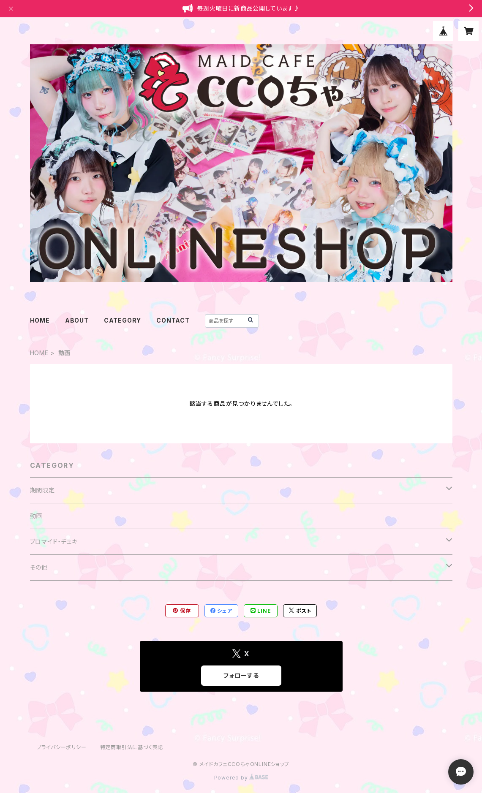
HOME (40, 320)
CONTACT (173, 320)
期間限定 (42, 490)
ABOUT (77, 320)
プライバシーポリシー (62, 747)
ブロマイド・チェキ (54, 541)
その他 (39, 567)
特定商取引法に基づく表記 (131, 747)
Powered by (241, 777)
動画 (36, 515)
